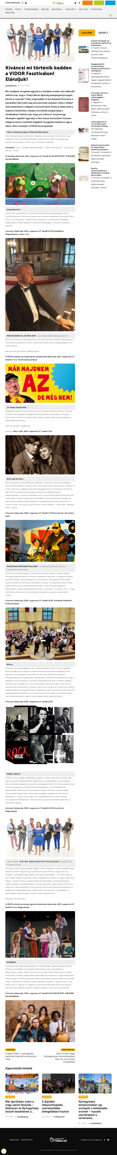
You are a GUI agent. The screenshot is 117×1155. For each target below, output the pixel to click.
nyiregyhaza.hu (11, 85)
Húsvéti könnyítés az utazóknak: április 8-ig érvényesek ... (101, 43)
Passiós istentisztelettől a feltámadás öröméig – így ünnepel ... (101, 171)
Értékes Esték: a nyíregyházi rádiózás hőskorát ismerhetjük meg (20, 1056)
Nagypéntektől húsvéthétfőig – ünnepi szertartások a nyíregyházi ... (100, 67)
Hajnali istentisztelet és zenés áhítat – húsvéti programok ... (100, 147)
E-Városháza (96, 9)
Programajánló (32, 9)
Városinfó (70, 9)
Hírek (17, 9)
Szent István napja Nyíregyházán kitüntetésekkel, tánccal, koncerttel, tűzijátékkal (59, 1057)
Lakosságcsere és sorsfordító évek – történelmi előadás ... (100, 124)
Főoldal (8, 9)
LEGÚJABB (86, 33)
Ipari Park (83, 9)
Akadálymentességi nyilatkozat (91, 1140)
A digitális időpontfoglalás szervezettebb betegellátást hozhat (55, 1106)
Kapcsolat (10, 12)
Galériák (45, 9)
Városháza (56, 9)
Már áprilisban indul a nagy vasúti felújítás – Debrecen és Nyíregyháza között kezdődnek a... (22, 1106)
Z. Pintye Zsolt (59, 1117)
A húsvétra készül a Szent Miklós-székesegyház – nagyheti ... (99, 96)
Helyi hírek (10, 1097)
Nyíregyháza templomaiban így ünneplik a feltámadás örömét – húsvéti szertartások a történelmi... (92, 1110)
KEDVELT (103, 33)
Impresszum (27, 1139)
